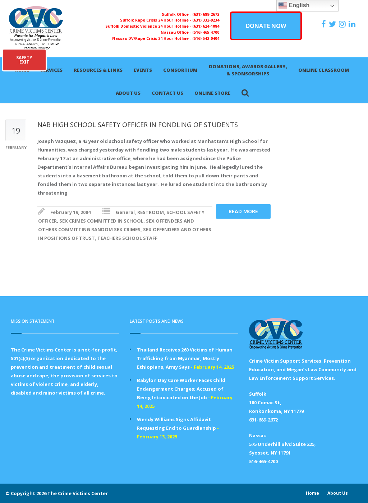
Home (312, 493)
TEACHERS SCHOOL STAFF (127, 238)
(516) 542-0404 (205, 38)
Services (51, 70)
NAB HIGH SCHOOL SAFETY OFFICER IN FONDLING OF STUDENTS (137, 124)
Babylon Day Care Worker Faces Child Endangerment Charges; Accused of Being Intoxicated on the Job (181, 389)
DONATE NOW (266, 26)
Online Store (212, 93)
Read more (243, 211)
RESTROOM (150, 212)
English (294, 5)
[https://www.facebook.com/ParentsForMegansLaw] (324, 24)
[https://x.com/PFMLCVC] (333, 24)
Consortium (180, 70)
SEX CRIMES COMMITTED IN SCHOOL (101, 221)
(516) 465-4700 (205, 32)
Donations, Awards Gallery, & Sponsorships (248, 70)
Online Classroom (323, 70)
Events (143, 70)
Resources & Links (98, 70)
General (125, 212)
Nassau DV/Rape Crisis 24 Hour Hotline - (152, 38)
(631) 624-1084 (205, 26)
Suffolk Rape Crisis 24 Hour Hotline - (156, 20)
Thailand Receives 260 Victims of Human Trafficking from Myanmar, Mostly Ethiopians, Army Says (185, 358)
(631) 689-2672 (205, 14)
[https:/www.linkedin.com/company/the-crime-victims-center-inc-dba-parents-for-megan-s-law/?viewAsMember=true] (353, 24)
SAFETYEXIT (24, 60)
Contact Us (167, 93)
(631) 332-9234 (205, 20)
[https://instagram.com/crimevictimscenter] (343, 24)
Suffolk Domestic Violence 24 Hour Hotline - (148, 26)
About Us (128, 93)
